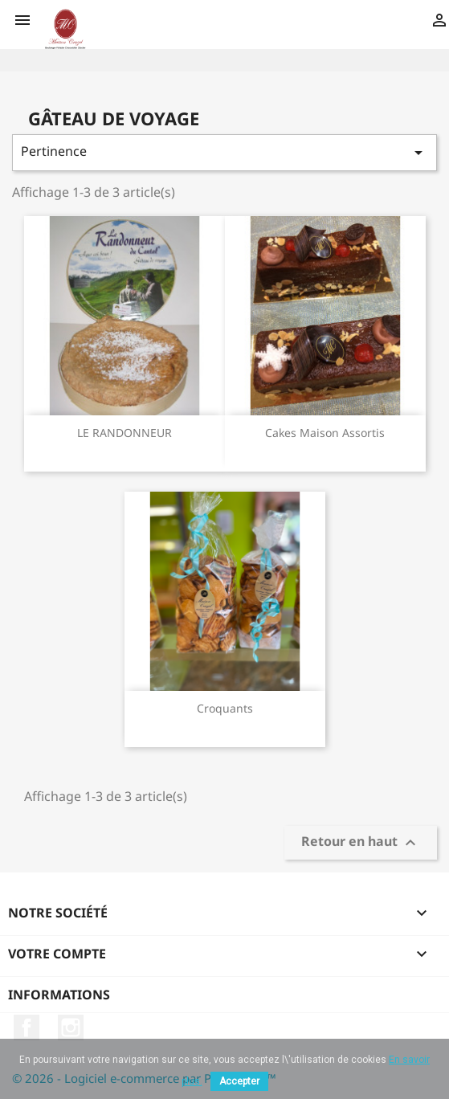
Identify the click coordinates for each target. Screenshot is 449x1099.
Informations (59, 994)
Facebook (26, 1027)
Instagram (71, 1027)
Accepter (239, 1081)
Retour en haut (360, 843)
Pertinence (224, 152)
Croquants (225, 708)
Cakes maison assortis (325, 432)
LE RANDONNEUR (124, 432)
